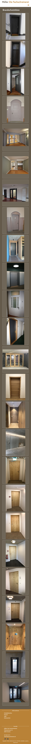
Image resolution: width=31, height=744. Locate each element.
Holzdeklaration (8, 713)
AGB (5, 716)
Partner (6, 714)
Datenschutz (7, 718)
